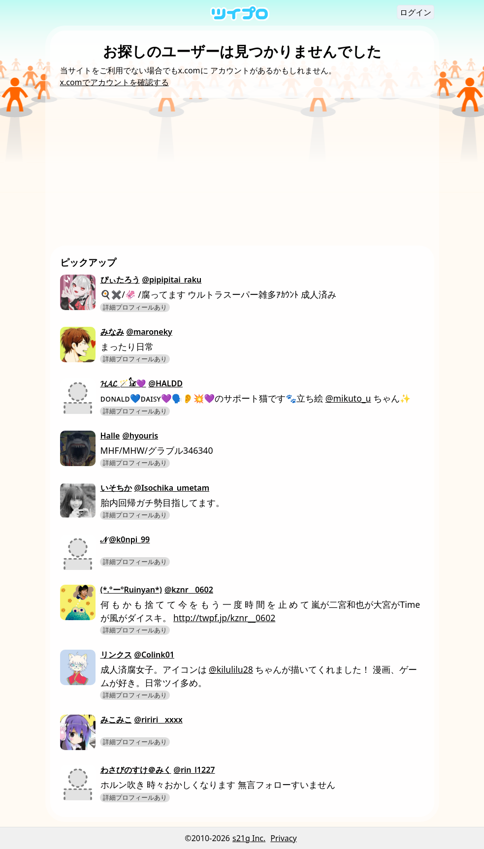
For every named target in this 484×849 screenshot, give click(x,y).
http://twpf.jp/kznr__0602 (224, 618)
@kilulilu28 (231, 669)
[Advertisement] (242, 172)
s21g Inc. (248, 838)
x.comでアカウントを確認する (114, 82)
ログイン (415, 12)
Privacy (283, 838)
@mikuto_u (348, 398)
